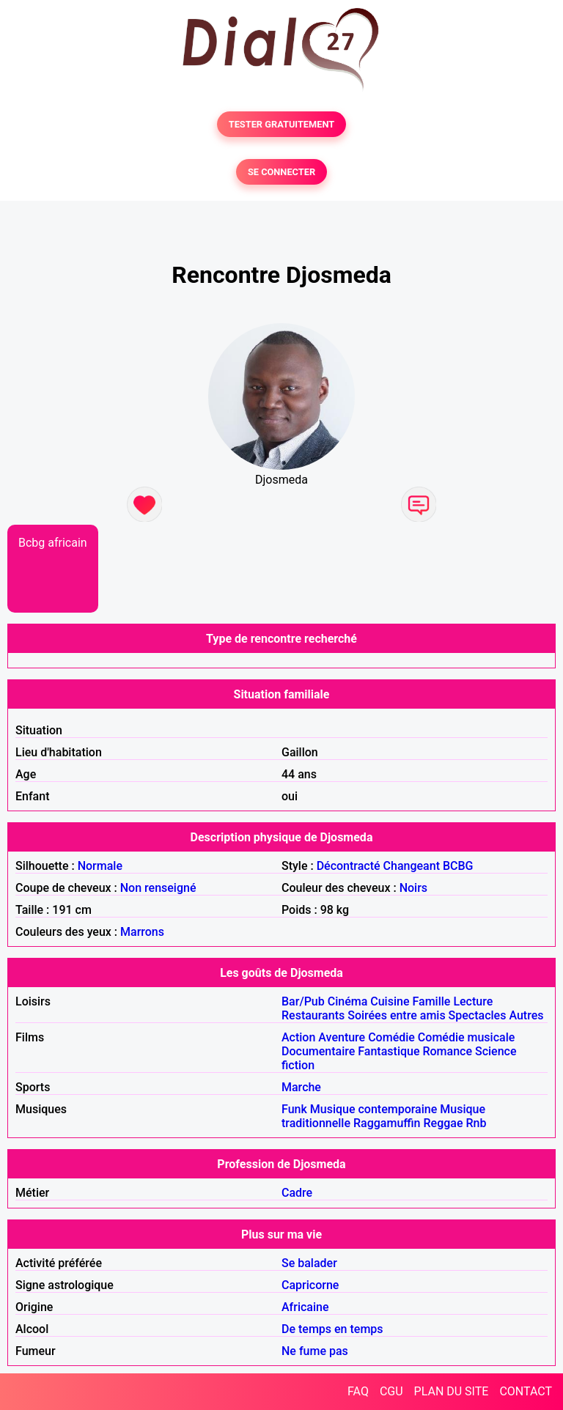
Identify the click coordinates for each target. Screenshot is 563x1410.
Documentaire (318, 1051)
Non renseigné (158, 888)
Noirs (413, 888)
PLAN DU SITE (451, 1391)
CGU (391, 1391)
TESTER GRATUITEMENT (282, 124)
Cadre (297, 1193)
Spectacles (478, 1015)
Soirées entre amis (396, 1015)
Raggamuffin (387, 1123)
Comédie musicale (466, 1037)
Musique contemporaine (374, 1109)
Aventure (341, 1037)
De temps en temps (332, 1329)
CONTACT (525, 1391)
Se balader (309, 1263)
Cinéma (348, 1001)
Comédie (391, 1037)
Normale (100, 866)
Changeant (411, 866)
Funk (294, 1109)
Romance (447, 1051)
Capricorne (310, 1285)
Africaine (305, 1307)
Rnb (476, 1123)
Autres (526, 1015)
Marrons (142, 932)
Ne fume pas (315, 1351)
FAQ (358, 1391)
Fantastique (388, 1051)
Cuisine (389, 1001)
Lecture (473, 1001)
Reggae (443, 1123)
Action (298, 1037)
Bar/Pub (303, 1001)
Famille (431, 1001)
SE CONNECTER (281, 171)
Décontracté (348, 866)
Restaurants (313, 1015)
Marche (301, 1087)
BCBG (458, 866)
